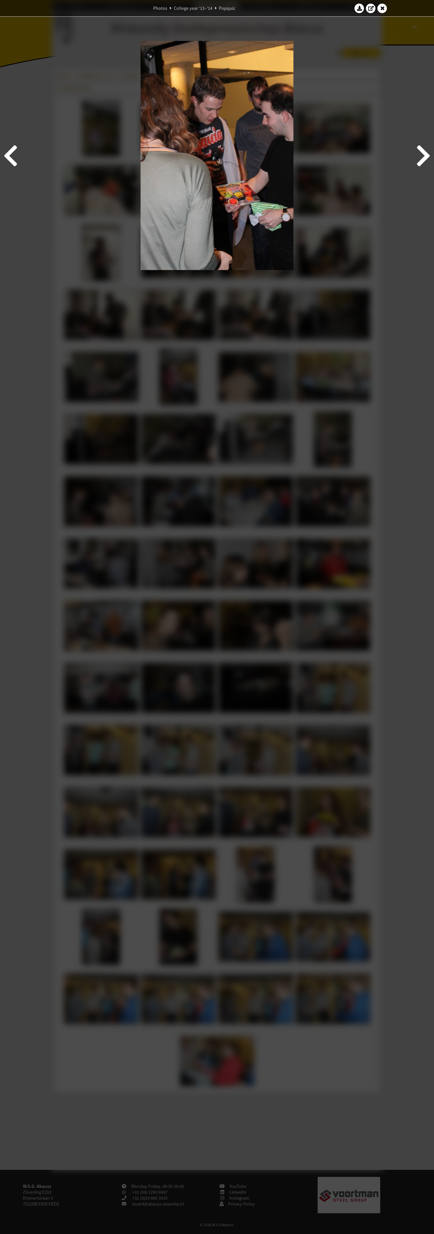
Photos (160, 8)
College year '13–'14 (193, 8)
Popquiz (227, 8)
